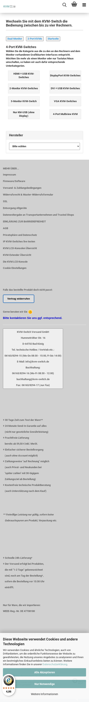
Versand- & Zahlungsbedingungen (22, 187)
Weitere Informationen (44, 694)
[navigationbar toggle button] (84, 5)
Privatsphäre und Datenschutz (20, 234)
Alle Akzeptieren (44, 672)
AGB (5, 228)
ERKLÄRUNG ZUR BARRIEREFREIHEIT (24, 221)
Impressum (9, 174)
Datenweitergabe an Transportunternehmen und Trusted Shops (38, 214)
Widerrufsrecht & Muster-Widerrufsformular (28, 194)
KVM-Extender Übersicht (17, 254)
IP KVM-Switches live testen (19, 241)
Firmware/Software (14, 181)
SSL (5, 201)
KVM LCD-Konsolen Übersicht (20, 248)
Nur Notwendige (44, 684)
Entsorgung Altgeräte (15, 208)
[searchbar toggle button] (64, 5)
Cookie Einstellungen (14, 268)
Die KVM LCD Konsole (15, 261)
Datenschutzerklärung (55, 664)
